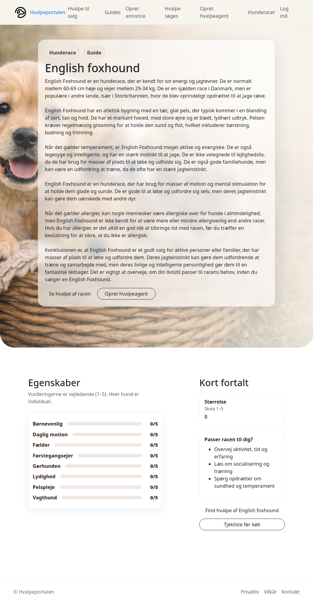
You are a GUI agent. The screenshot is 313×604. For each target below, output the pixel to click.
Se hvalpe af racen (70, 293)
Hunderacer (261, 12)
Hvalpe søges (173, 12)
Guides (112, 12)
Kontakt (291, 591)
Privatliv (250, 591)
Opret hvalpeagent (214, 12)
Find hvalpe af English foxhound (242, 510)
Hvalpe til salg (78, 12)
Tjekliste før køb (242, 524)
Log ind (284, 12)
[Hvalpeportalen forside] (39, 12)
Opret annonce (135, 12)
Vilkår (270, 591)
